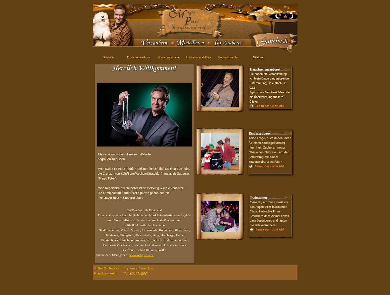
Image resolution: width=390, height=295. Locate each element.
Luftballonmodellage (198, 57)
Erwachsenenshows (138, 57)
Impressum (130, 268)
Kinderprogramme (168, 57)
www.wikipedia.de (141, 255)
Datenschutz (146, 268)
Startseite (108, 57)
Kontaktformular (228, 57)
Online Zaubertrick (107, 268)
